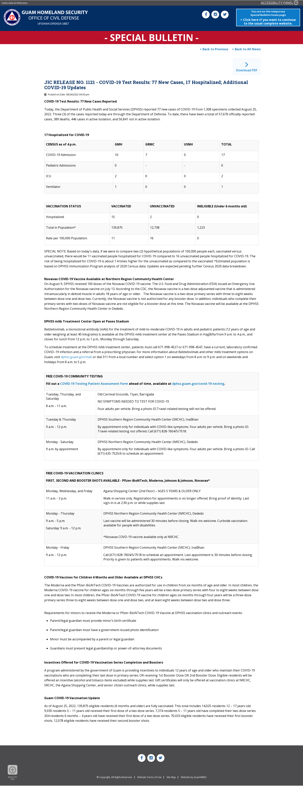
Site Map (171, 778)
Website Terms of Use (149, 778)
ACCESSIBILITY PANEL (279, 3)
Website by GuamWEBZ (194, 778)
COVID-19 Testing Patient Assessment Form (94, 384)
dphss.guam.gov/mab (76, 357)
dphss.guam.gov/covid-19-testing (198, 384)
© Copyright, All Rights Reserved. (114, 778)
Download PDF (246, 70)
